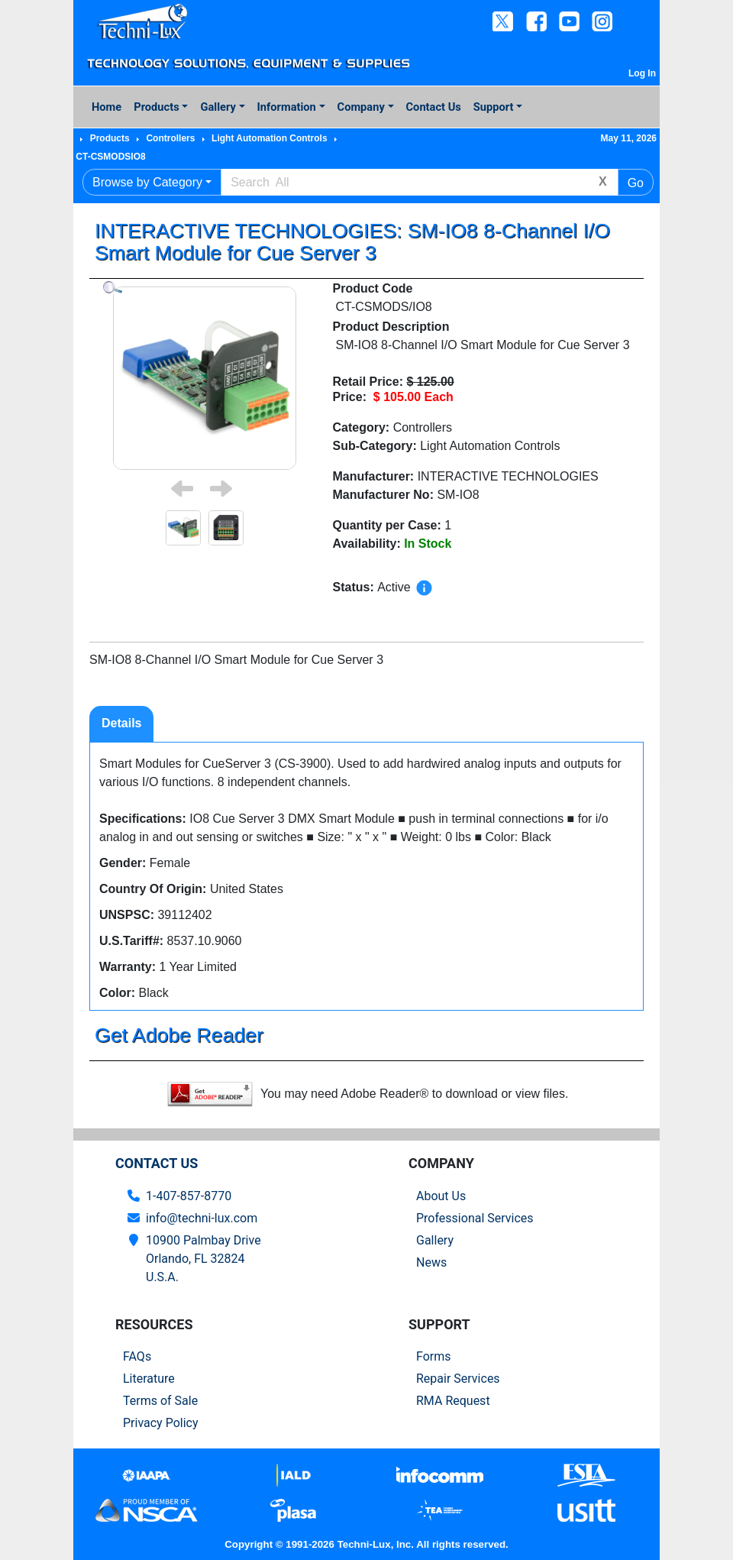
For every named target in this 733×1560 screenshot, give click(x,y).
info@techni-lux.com (201, 1218)
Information (286, 107)
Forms (433, 1356)
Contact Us (433, 107)
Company (361, 107)
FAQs (137, 1356)
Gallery (217, 107)
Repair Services (458, 1378)
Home (106, 107)
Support (493, 107)
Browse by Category (147, 182)
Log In (642, 73)
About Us (441, 1196)
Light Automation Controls (270, 138)
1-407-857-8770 (188, 1196)
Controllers (170, 138)
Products (156, 107)
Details (121, 723)
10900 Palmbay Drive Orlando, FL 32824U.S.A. (203, 1258)
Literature (149, 1378)
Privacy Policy (161, 1423)
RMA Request (453, 1400)
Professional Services (475, 1218)
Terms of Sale (160, 1400)
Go (636, 182)
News (431, 1262)
